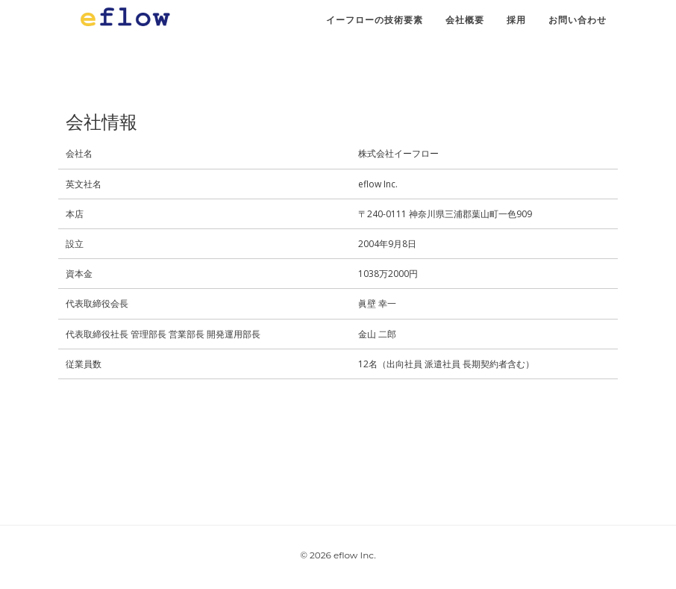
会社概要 (464, 25)
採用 (516, 25)
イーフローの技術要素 (374, 25)
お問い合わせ (577, 25)
